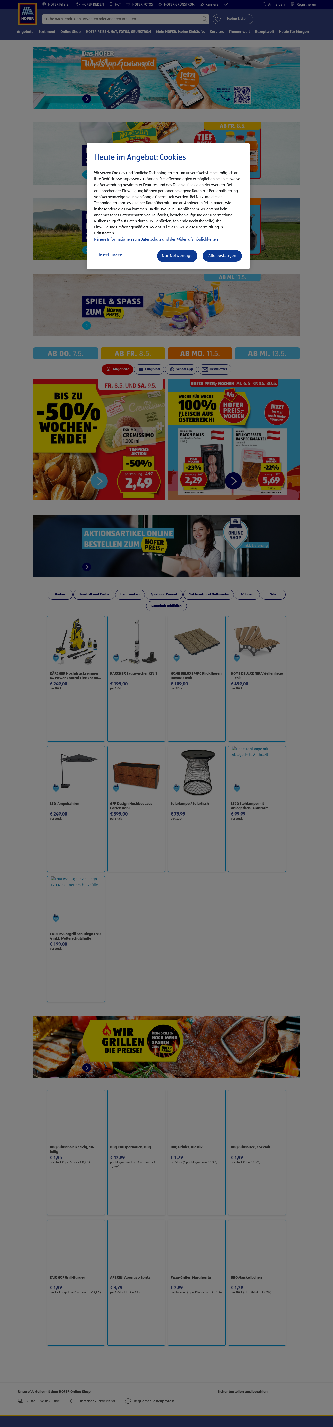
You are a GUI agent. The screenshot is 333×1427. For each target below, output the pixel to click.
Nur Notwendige (177, 256)
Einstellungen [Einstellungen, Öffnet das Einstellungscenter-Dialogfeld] (109, 255)
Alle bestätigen (222, 256)
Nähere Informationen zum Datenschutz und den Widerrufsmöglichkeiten (156, 239)
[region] (168, 206)
